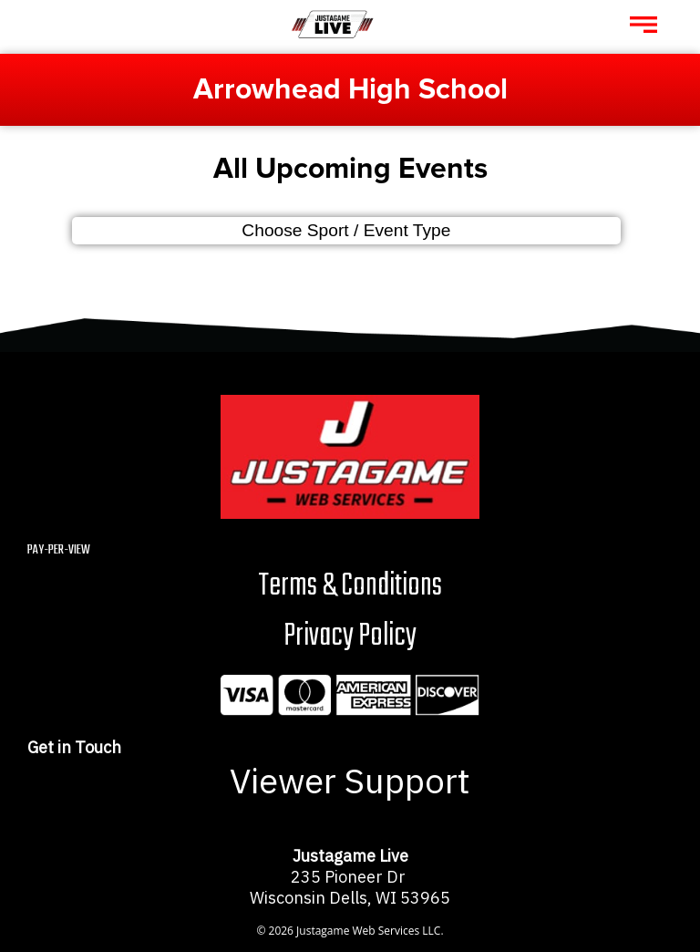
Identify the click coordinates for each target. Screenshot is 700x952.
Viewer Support (350, 780)
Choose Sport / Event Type (346, 230)
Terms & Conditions (350, 586)
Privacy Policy (350, 636)
